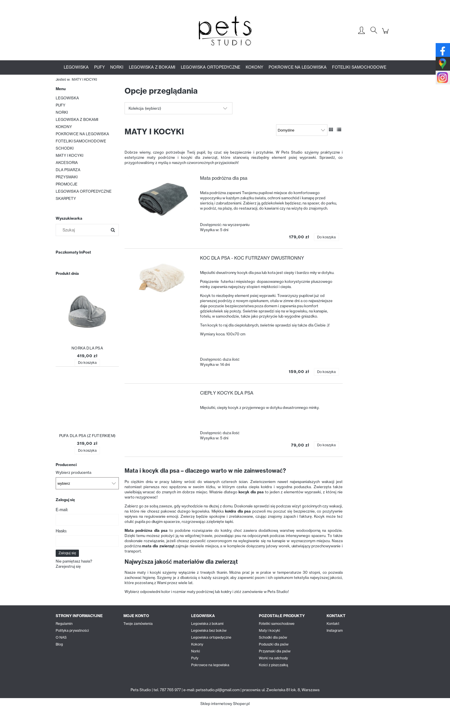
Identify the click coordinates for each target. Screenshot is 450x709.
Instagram (335, 630)
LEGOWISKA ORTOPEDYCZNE (84, 191)
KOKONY (64, 126)
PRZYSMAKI (66, 177)
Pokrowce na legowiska (210, 665)
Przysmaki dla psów (274, 651)
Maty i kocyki (269, 630)
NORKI (62, 112)
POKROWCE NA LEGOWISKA (82, 134)
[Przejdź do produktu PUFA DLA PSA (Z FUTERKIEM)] (87, 403)
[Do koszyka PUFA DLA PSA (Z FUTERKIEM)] (87, 450)
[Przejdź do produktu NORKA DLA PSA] (87, 315)
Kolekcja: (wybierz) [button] (145, 108)
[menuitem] (76, 67)
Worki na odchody (273, 658)
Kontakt (333, 623)
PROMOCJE (66, 184)
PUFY (60, 105)
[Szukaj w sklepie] (82, 230)
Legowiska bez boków (208, 630)
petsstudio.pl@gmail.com (218, 689)
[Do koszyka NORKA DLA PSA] (87, 363)
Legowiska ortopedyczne (211, 637)
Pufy (194, 658)
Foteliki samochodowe (276, 623)
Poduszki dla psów (273, 644)
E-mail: (62, 509)
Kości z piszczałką (273, 665)
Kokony (197, 644)
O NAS (61, 637)
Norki (195, 651)
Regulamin (64, 623)
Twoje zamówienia (138, 623)
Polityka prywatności (72, 630)
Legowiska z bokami (207, 623)
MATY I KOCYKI (69, 155)
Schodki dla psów (273, 637)
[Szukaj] (113, 230)
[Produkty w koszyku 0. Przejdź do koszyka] (386, 34)
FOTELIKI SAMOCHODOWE (81, 141)
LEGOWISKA (67, 98)
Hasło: (61, 531)
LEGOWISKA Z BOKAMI (77, 119)
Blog (59, 644)
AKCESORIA (67, 162)
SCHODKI (64, 148)
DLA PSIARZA (68, 169)
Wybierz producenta (73, 472)
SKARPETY (66, 198)
